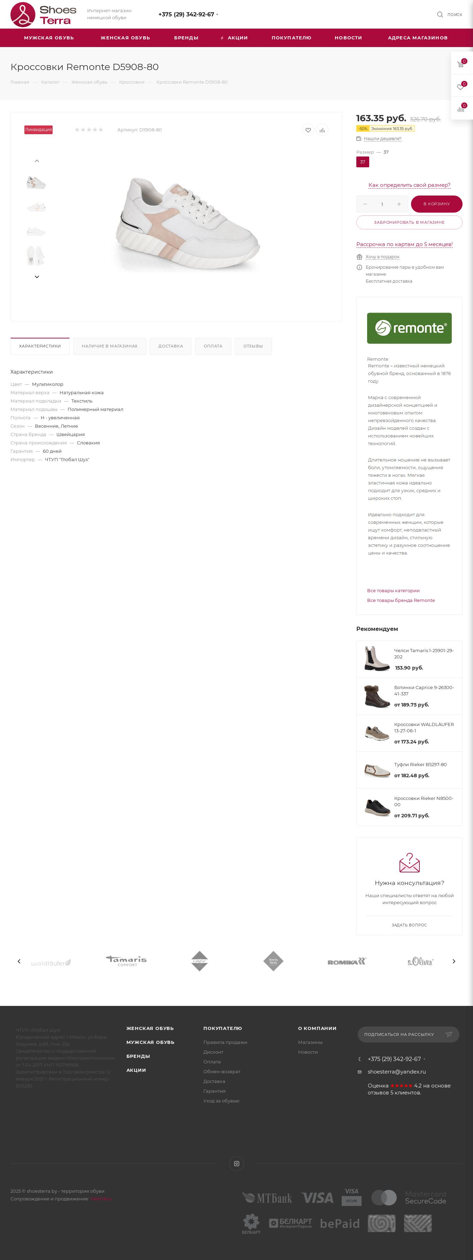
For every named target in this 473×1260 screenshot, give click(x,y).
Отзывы (253, 346)
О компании (317, 1028)
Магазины (310, 1042)
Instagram (236, 1163)
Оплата (213, 346)
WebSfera (100, 1198)
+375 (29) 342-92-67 (186, 14)
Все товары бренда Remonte (401, 600)
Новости (308, 1052)
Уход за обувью (221, 1101)
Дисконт (213, 1052)
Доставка (170, 346)
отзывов (378, 1093)
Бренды (138, 1056)
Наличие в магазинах (110, 346)
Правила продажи (225, 1042)
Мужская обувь (150, 1042)
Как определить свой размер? (410, 185)
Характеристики (40, 346)
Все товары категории (393, 590)
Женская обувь (150, 1028)
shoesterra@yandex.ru (397, 1071)
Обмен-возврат (221, 1071)
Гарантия (214, 1091)
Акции (136, 1070)
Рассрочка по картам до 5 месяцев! (404, 244)
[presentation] (37, 160)
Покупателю (222, 1028)
